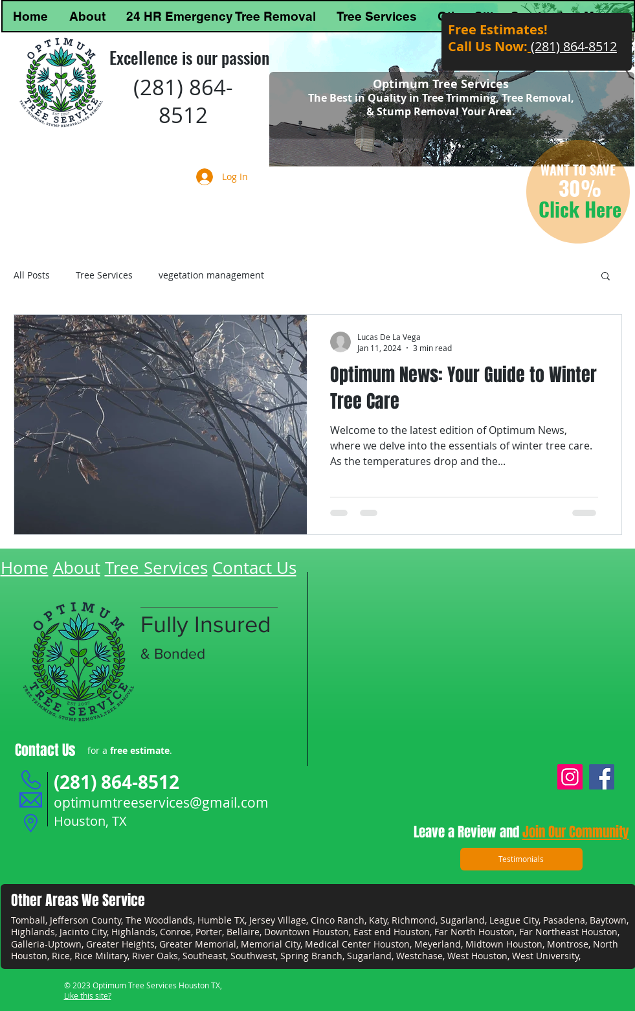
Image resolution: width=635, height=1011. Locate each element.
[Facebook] (601, 776)
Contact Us (254, 567)
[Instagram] (570, 776)
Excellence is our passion (189, 57)
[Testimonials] (521, 859)
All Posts (32, 275)
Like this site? (87, 995)
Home (25, 567)
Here (603, 208)
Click (562, 208)
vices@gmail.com (214, 802)
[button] (605, 277)
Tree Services (104, 275)
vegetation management (211, 275)
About (76, 567)
